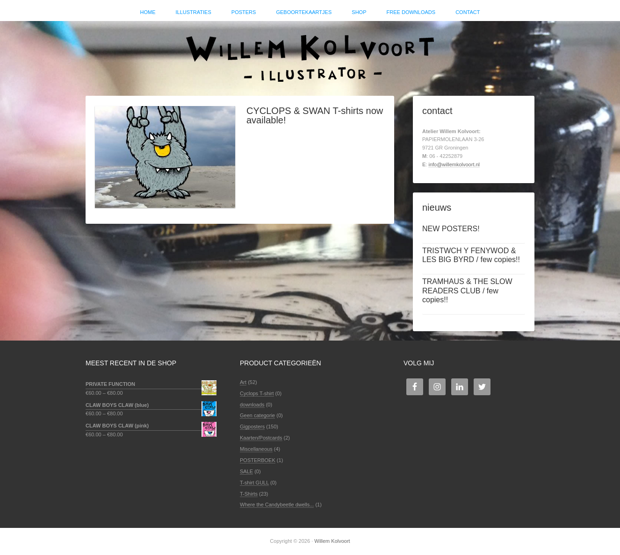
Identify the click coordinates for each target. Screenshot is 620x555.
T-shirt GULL (254, 482)
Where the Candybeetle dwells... (277, 504)
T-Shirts (249, 494)
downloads (252, 404)
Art (243, 382)
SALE (246, 471)
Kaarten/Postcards (261, 438)
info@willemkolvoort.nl (454, 164)
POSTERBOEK (257, 460)
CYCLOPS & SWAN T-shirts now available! (314, 115)
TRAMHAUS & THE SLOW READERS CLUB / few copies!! (467, 290)
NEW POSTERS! (451, 229)
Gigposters (252, 426)
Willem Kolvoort (310, 53)
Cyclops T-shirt (257, 393)
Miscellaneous (256, 449)
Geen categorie (257, 415)
